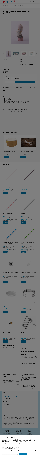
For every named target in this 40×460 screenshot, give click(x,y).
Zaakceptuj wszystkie (22, 454)
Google (7, 441)
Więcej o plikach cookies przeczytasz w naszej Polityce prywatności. (13, 451)
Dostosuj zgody (15, 454)
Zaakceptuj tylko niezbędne (6, 454)
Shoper (10, 441)
